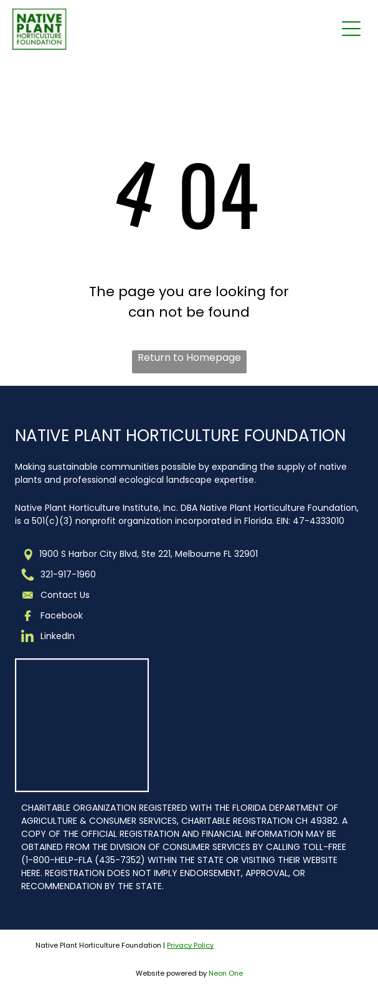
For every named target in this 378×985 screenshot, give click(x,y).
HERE (30, 873)
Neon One (226, 973)
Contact (58, 595)
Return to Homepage (189, 357)
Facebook (61, 615)
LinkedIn (57, 636)
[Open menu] (351, 28)
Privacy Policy (190, 945)
